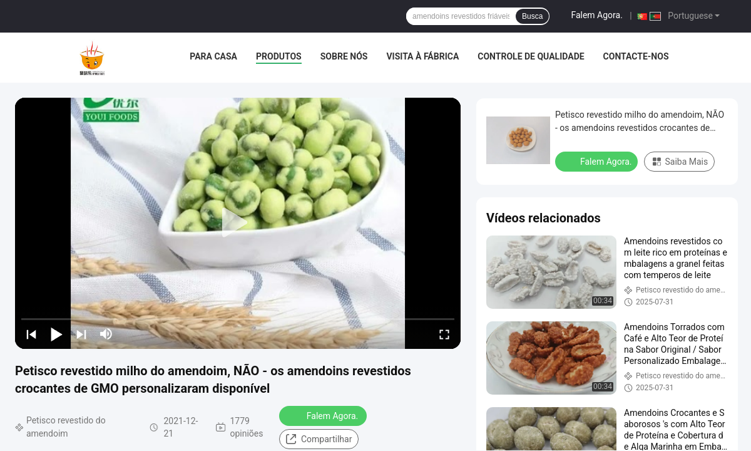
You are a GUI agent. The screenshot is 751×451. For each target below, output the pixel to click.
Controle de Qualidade (531, 56)
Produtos (279, 56)
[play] (237, 223)
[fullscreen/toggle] (444, 333)
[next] (81, 333)
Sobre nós (344, 56)
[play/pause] (56, 333)
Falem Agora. (596, 15)
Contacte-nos (636, 56)
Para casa (213, 56)
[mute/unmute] (106, 333)
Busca (532, 16)
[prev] (31, 333)
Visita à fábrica (422, 56)
